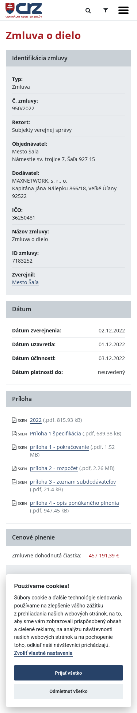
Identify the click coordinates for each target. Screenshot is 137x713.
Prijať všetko (68, 673)
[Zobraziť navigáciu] (123, 10)
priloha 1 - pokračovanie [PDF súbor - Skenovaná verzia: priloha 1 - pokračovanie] (59, 446)
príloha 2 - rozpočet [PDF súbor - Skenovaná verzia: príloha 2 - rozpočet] (54, 468)
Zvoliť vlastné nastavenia (43, 653)
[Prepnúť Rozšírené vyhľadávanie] (106, 10)
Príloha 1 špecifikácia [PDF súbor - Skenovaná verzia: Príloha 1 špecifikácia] (55, 433)
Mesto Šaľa (25, 282)
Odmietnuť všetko (68, 691)
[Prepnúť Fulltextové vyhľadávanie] (88, 10)
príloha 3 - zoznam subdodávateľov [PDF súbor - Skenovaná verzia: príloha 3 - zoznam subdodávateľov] (73, 481)
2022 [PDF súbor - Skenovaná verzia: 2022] (36, 419)
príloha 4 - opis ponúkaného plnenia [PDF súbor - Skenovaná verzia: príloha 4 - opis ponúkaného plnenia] (74, 502)
